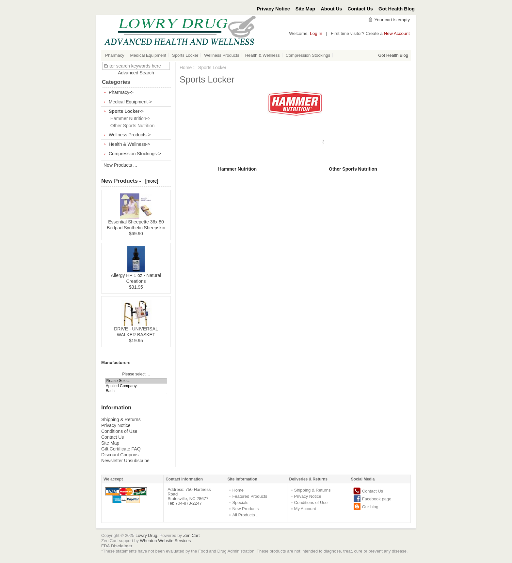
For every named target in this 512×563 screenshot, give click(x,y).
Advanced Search (136, 72)
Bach (136, 390)
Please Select (136, 380)
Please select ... (136, 374)
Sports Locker (185, 55)
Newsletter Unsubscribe (125, 460)
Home (186, 67)
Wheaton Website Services (165, 540)
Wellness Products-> (130, 134)
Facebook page (377, 498)
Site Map (305, 8)
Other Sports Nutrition (131, 125)
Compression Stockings (308, 55)
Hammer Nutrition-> (129, 118)
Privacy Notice (273, 8)
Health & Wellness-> (129, 144)
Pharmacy (114, 55)
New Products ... (120, 165)
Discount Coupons (119, 454)
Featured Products (249, 496)
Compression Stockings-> (135, 153)
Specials (240, 502)
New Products (245, 508)
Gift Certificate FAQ (121, 448)
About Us (331, 8)
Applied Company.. (136, 386)
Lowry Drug (146, 535)
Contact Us (360, 8)
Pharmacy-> (121, 92)
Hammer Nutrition (237, 169)
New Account (397, 33)
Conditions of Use (119, 431)
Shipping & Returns (121, 419)
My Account (305, 508)
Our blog (370, 506)
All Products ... (246, 514)
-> (126, 111)
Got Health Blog (396, 8)
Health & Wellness (262, 55)
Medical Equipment (148, 55)
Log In (316, 33)
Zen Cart (191, 535)
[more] (150, 181)
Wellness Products (221, 55)
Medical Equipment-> (130, 101)
